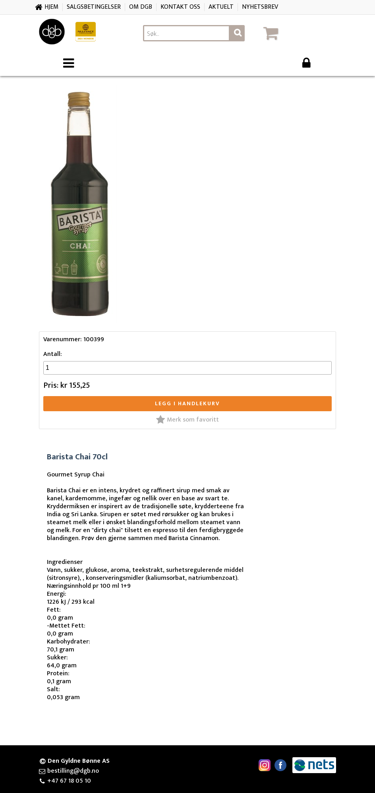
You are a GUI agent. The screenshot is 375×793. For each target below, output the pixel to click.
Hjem (51, 7)
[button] (298, 33)
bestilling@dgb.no (73, 771)
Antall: (52, 354)
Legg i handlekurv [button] (187, 403)
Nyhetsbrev (260, 7)
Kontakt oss (180, 7)
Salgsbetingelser (94, 7)
